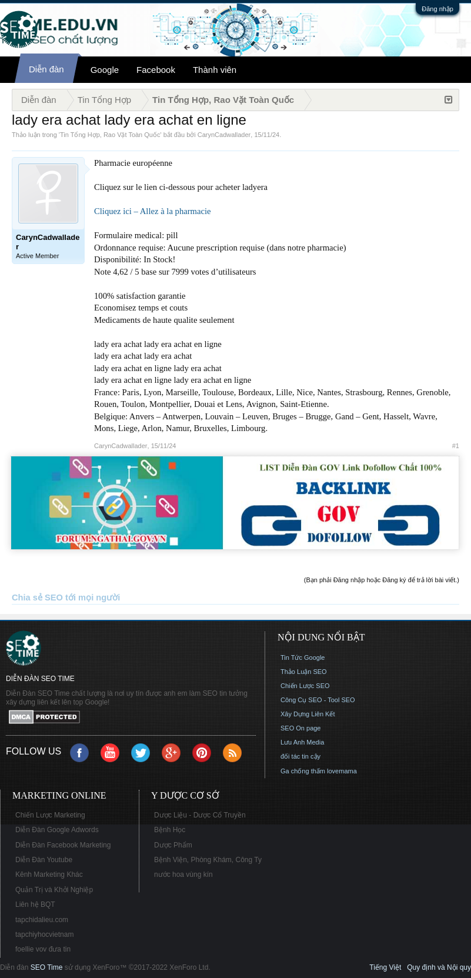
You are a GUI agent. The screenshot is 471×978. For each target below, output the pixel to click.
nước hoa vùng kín (183, 874)
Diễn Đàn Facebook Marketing (63, 845)
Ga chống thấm (302, 771)
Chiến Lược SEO (305, 685)
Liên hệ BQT (35, 904)
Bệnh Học (169, 830)
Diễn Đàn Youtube (43, 860)
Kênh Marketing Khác (49, 874)
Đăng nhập (437, 8)
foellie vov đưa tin (43, 949)
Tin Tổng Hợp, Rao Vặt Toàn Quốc (110, 134)
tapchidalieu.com (41, 920)
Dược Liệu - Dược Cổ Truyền (200, 815)
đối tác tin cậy (300, 756)
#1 (455, 445)
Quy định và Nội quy (439, 967)
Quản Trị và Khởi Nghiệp (54, 890)
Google (105, 70)
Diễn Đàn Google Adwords (57, 830)
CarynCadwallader (224, 134)
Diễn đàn (46, 69)
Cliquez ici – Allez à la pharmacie (152, 211)
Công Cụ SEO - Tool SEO (317, 699)
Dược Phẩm (173, 845)
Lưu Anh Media (302, 742)
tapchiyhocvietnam (44, 934)
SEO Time (47, 967)
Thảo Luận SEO (303, 671)
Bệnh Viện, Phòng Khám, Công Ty (208, 860)
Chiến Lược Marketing (50, 815)
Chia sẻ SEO (37, 597)
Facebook (155, 70)
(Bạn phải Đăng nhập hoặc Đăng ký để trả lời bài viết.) (381, 579)
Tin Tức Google (302, 657)
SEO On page (300, 728)
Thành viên (214, 70)
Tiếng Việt (385, 967)
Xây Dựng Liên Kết (307, 713)
